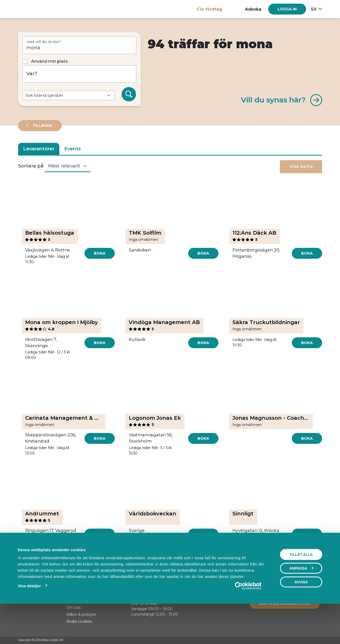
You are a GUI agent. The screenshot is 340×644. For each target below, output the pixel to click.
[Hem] (36, 9)
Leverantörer (38, 149)
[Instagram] (309, 640)
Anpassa (301, 604)
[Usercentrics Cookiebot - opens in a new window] (248, 621)
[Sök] (129, 94)
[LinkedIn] (319, 640)
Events (72, 149)
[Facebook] (299, 640)
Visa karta (301, 166)
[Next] (194, 558)
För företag (209, 9)
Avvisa (301, 617)
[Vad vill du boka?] (79, 45)
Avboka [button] (253, 9)
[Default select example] (69, 95)
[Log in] (287, 9)
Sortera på (31, 166)
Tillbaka (42, 125)
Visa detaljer (29, 621)
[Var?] (79, 74)
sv (314, 9)
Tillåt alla (301, 590)
